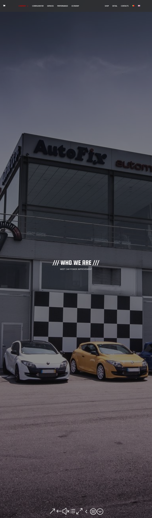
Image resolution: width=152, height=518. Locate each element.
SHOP (107, 6)
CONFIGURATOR (37, 6)
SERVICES (50, 6)
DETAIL (114, 6)
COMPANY (22, 6)
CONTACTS (125, 6)
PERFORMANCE (62, 6)
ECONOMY (75, 6)
